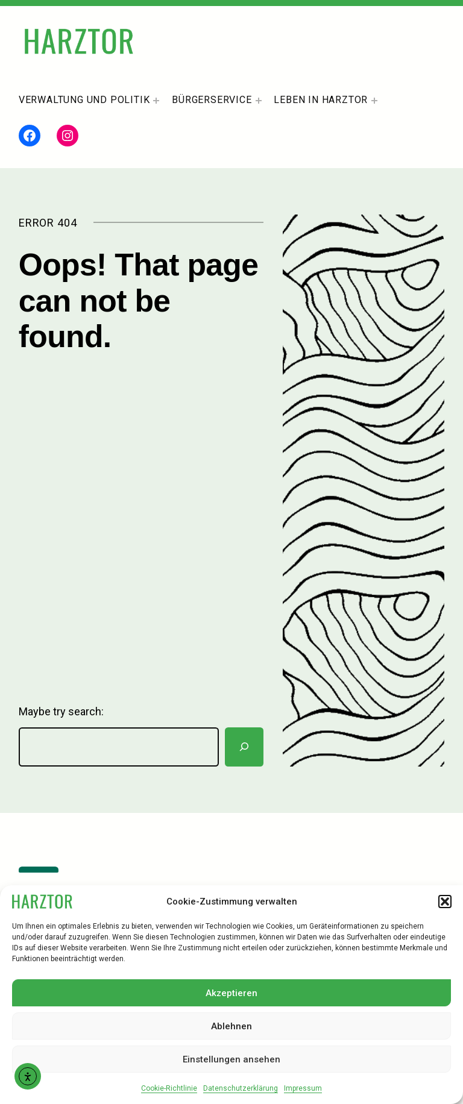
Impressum (303, 1088)
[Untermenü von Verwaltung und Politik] (156, 101)
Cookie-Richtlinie (169, 1088)
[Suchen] (244, 747)
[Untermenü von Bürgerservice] (259, 101)
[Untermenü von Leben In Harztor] (374, 101)
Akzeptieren (231, 993)
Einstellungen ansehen (231, 1059)
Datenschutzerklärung (240, 1088)
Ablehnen (231, 1026)
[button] (445, 901)
